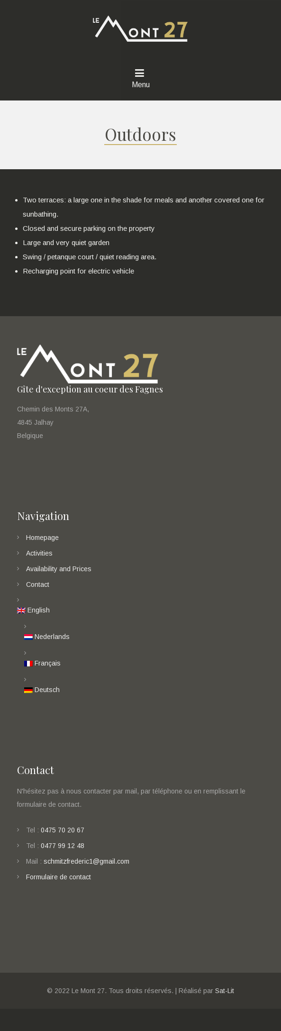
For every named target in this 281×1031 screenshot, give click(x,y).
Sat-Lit (224, 998)
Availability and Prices (58, 577)
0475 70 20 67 (62, 837)
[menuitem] (140, 618)
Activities (39, 561)
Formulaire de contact (58, 884)
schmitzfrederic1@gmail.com (86, 869)
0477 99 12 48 (62, 853)
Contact (37, 592)
